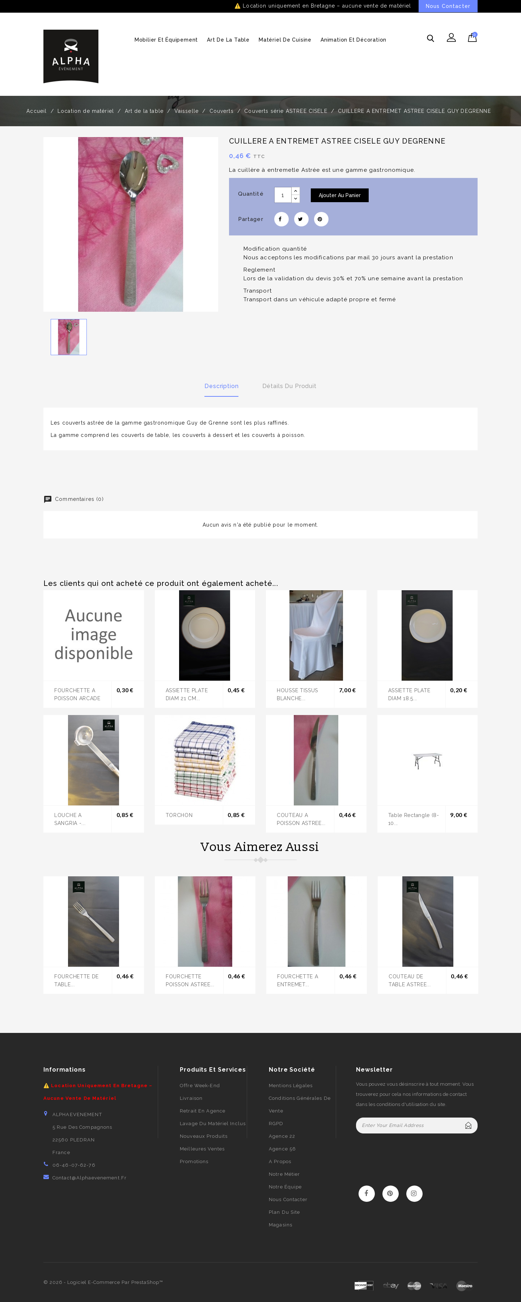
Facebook (367, 1194)
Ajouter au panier (340, 195)
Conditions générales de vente (300, 1104)
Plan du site (284, 1212)
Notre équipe (285, 1187)
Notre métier (284, 1174)
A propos (280, 1161)
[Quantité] (283, 195)
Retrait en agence (202, 1111)
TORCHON (179, 815)
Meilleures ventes (202, 1149)
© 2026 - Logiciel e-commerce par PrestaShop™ (103, 1282)
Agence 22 (282, 1136)
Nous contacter (288, 1199)
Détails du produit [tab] (289, 386)
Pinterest (321, 219)
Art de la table (228, 40)
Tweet (301, 219)
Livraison (191, 1098)
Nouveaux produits (204, 1136)
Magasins (280, 1224)
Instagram (414, 1194)
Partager (281, 219)
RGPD (276, 1123)
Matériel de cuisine (285, 40)
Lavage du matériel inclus (213, 1123)
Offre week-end (200, 1085)
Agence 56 (282, 1149)
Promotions (194, 1161)
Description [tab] (221, 386)
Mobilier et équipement (166, 40)
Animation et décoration (353, 40)
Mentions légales (291, 1085)
